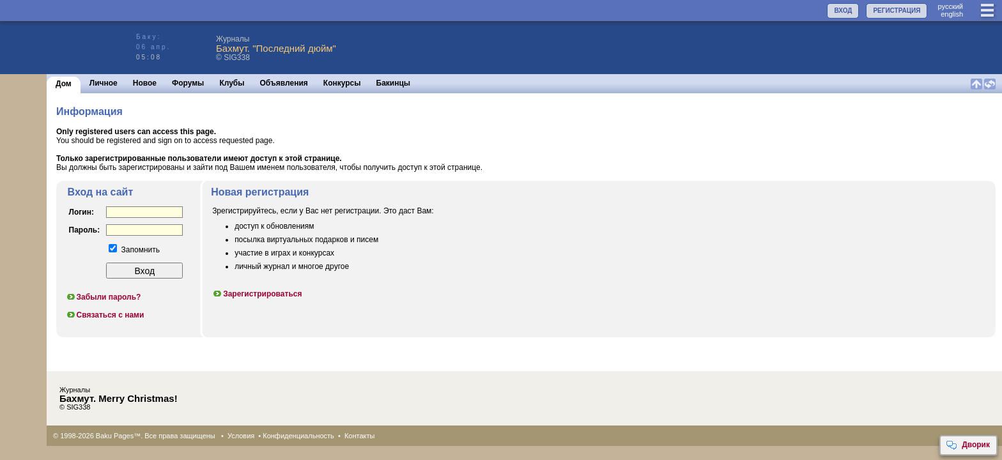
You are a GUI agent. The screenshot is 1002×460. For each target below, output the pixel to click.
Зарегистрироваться (257, 293)
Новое (145, 83)
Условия (240, 436)
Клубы (231, 83)
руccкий (950, 6)
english (952, 14)
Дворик (968, 445)
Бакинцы (393, 83)
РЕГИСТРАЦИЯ (896, 10)
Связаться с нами (105, 314)
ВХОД (843, 10)
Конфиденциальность (298, 436)
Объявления (284, 83)
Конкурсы (342, 83)
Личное (103, 83)
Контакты (359, 436)
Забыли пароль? (103, 297)
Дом (64, 83)
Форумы (188, 83)
